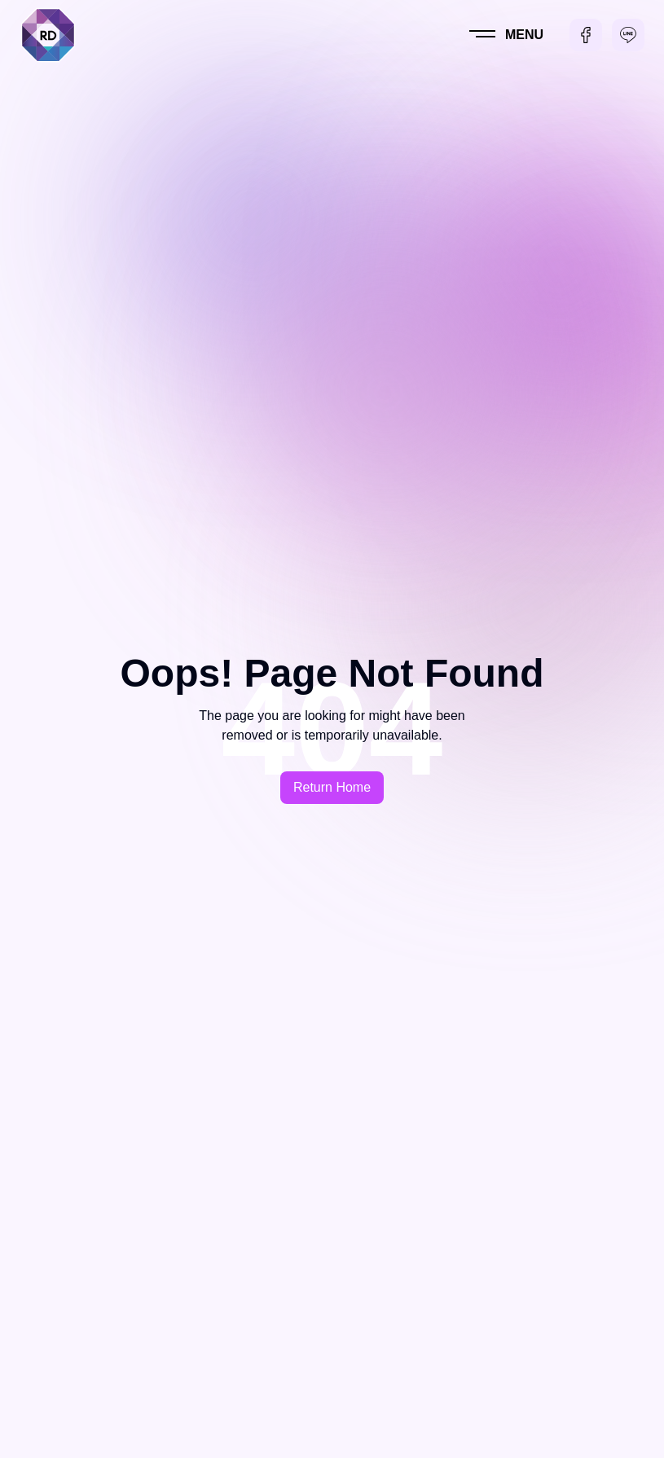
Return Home (332, 787)
